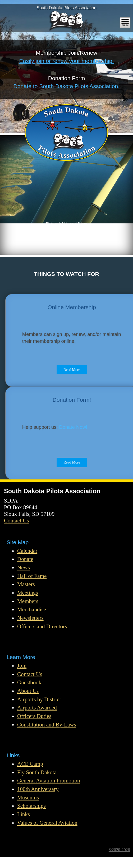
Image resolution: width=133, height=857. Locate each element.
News (23, 567)
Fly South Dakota (37, 772)
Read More (71, 370)
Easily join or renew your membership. (66, 61)
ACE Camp (30, 764)
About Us (28, 691)
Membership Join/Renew (66, 53)
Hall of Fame (32, 576)
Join (21, 666)
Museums (28, 797)
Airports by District (39, 699)
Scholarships (31, 806)
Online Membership (72, 307)
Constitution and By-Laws (46, 724)
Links (23, 814)
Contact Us (16, 520)
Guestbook (29, 682)
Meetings (27, 593)
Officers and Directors (42, 626)
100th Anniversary (38, 789)
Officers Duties (34, 716)
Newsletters (30, 618)
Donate (25, 559)
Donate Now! (73, 427)
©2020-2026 (119, 849)
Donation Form (66, 78)
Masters (26, 584)
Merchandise (31, 609)
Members (27, 601)
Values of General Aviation (47, 823)
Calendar (27, 551)
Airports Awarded (37, 707)
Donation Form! (72, 400)
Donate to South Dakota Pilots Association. (66, 86)
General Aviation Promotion (48, 780)
